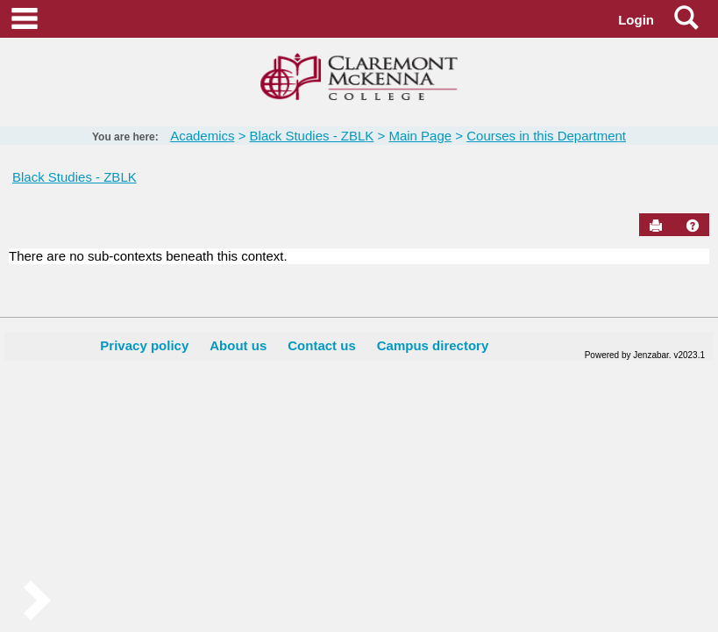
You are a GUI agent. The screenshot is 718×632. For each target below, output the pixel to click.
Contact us (322, 345)
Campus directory (433, 345)
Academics (202, 135)
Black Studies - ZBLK (312, 135)
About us (238, 345)
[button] (692, 225)
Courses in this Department (546, 135)
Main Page (419, 135)
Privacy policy (144, 345)
